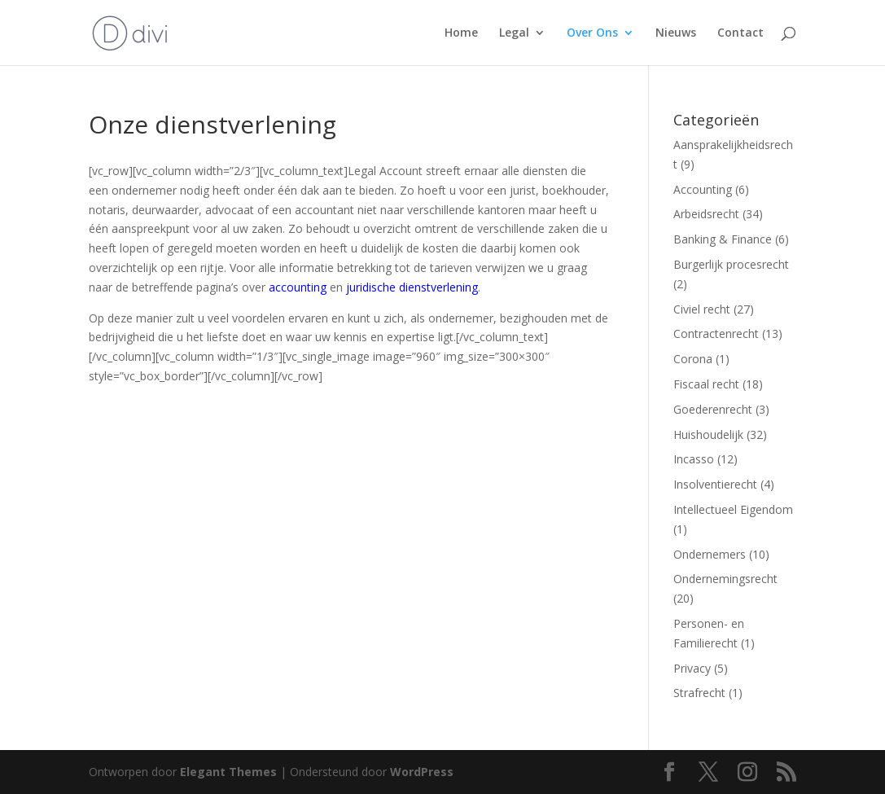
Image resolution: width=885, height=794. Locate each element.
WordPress (421, 771)
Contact (740, 33)
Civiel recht (701, 309)
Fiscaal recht (706, 384)
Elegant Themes (228, 771)
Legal (514, 33)
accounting (297, 287)
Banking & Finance (722, 239)
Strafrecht (699, 692)
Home (461, 33)
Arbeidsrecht (706, 214)
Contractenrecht (716, 333)
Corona (692, 358)
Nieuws (675, 33)
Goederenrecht (712, 409)
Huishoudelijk (708, 434)
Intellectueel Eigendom (733, 509)
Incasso (693, 459)
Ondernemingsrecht (725, 578)
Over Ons (592, 33)
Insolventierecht (715, 484)
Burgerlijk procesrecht (731, 264)
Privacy (692, 668)
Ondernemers (709, 554)
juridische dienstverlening (412, 287)
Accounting (702, 189)
